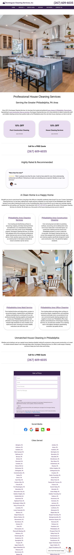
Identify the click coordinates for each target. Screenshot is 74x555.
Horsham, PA (54, 495)
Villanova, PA (19, 544)
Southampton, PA (55, 532)
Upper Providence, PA (55, 542)
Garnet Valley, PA (55, 481)
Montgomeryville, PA (55, 511)
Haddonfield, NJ (19, 490)
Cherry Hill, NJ (19, 460)
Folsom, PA (55, 479)
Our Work (50, 8)
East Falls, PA (19, 474)
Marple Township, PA (55, 509)
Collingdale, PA (19, 465)
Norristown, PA (19, 516)
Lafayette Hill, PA (55, 500)
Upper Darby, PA (19, 539)
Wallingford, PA (55, 544)
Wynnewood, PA (19, 553)
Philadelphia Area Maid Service (19, 302)
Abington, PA (19, 439)
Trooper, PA (19, 537)
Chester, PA (55, 460)
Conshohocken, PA (19, 467)
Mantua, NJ (19, 507)
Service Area (31, 7)
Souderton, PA (19, 532)
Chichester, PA (19, 463)
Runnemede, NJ (54, 530)
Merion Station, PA (19, 511)
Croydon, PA (55, 467)
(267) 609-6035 (63, 3)
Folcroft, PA (19, 479)
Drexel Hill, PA (55, 472)
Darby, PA (19, 469)
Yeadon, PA (55, 553)
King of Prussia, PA (19, 500)
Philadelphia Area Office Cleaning (54, 302)
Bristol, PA (19, 453)
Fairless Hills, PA (19, 476)
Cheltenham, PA (54, 458)
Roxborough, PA (19, 530)
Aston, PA (55, 442)
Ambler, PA (55, 439)
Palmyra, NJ (55, 518)
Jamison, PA (54, 497)
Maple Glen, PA (55, 507)
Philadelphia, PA (54, 523)
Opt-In (19, 400)
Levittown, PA (55, 502)
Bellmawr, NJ (19, 449)
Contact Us (59, 7)
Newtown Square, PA (55, 514)
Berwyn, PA (19, 451)
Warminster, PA (19, 546)
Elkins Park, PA (55, 474)
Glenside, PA (54, 483)
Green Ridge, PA (54, 486)
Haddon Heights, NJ (19, 488)
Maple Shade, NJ (19, 509)
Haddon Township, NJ (55, 488)
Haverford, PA (19, 493)
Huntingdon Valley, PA (19, 497)
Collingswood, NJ (55, 465)
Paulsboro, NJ (55, 521)
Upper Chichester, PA (55, 537)
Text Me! (20, 395)
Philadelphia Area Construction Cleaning (54, 213)
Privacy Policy (28, 406)
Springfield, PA (19, 535)
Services (22, 8)
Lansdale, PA (19, 502)
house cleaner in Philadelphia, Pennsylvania (59, 105)
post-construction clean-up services (19, 106)
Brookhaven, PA (55, 453)
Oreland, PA (19, 518)
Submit (37, 410)
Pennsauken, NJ (19, 523)
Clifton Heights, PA (55, 463)
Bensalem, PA (55, 449)
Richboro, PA (19, 528)
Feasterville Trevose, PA (54, 476)
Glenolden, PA (19, 483)
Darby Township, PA (54, 469)
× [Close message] (64, 549)
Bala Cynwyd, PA (19, 446)
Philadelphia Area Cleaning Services (19, 213)
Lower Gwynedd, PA (19, 504)
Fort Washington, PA (19, 481)
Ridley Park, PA (55, 528)
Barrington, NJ (55, 446)
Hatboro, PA (55, 490)
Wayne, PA (19, 549)
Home (13, 7)
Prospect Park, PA (55, 525)
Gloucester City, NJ (19, 486)
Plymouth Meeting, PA (19, 525)
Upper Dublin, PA (54, 539)
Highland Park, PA (19, 495)
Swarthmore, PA (54, 535)
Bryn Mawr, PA (55, 456)
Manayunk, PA (55, 504)
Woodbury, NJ (19, 551)
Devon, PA (19, 472)
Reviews (40, 7)
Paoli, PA (19, 521)
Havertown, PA (55, 493)
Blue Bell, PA (54, 451)
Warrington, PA (55, 546)
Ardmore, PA (19, 442)
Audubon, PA (54, 444)
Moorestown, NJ (19, 514)
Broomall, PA (19, 456)
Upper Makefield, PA (19, 542)
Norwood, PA (54, 516)
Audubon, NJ (19, 444)
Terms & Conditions (36, 406)
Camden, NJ (19, 458)
